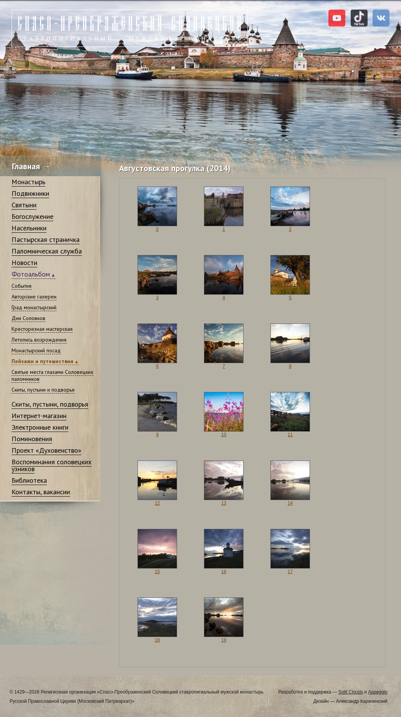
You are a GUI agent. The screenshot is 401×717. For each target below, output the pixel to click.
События (21, 285)
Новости (24, 262)
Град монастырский (34, 307)
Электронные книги (40, 427)
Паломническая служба (47, 251)
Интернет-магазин (39, 415)
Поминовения (32, 438)
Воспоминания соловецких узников (51, 465)
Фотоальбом (31, 274)
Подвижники (30, 193)
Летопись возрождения (39, 339)
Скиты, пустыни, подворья (50, 404)
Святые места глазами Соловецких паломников (52, 375)
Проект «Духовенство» (46, 450)
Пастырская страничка (46, 239)
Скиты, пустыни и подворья (43, 389)
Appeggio (378, 692)
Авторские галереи (34, 296)
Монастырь (28, 181)
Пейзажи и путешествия (42, 361)
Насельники (29, 227)
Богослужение (32, 216)
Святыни (24, 204)
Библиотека (29, 480)
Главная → (31, 166)
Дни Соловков (28, 318)
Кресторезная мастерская (42, 328)
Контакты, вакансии (41, 491)
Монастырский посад (36, 350)
